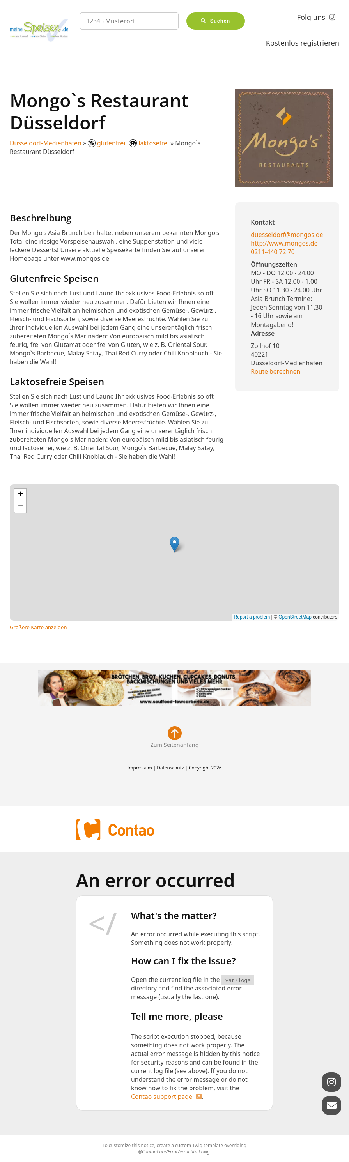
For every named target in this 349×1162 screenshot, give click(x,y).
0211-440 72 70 (272, 252)
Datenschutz (170, 767)
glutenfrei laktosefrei (129, 143)
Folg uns (311, 17)
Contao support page (161, 1096)
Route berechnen (275, 371)
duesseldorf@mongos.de (287, 234)
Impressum (139, 767)
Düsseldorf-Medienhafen (45, 143)
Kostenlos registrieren (302, 43)
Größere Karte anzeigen (38, 627)
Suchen (220, 21)
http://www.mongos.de (284, 243)
